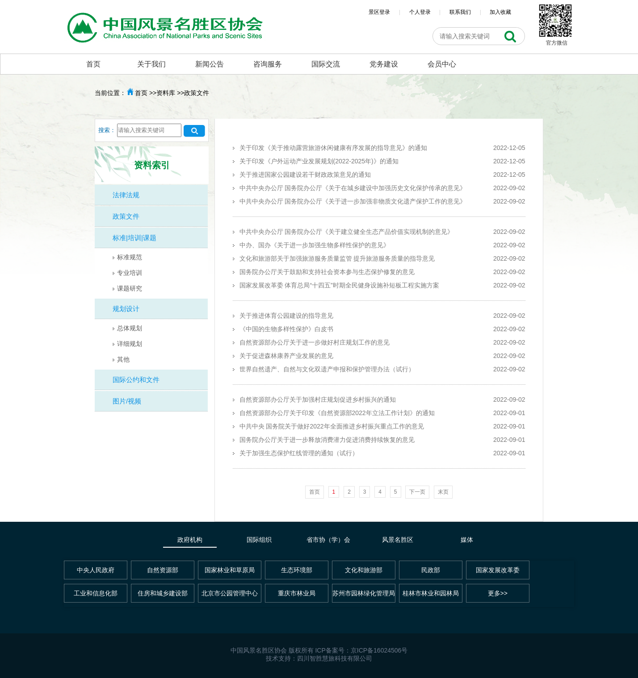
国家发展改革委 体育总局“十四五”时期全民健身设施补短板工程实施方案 (339, 285)
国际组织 (259, 539)
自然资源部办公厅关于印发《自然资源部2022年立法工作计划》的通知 (337, 412)
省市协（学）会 (328, 539)
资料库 (165, 92)
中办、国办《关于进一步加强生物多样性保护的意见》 (314, 245)
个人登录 (420, 12)
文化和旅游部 (363, 570)
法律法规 (126, 195)
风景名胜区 (397, 539)
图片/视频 (127, 401)
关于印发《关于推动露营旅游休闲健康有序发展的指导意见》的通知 (333, 147)
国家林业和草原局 (230, 570)
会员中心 (442, 64)
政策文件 (126, 216)
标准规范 (129, 257)
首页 (93, 64)
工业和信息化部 (96, 593)
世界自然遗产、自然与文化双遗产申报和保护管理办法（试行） (327, 369)
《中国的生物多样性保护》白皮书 (286, 329)
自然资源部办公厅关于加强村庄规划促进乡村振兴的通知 (317, 399)
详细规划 (129, 343)
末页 (443, 492)
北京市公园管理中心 (229, 593)
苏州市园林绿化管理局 (363, 593)
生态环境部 (296, 570)
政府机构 (189, 539)
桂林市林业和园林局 (431, 593)
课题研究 (129, 288)
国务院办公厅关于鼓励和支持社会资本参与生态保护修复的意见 (327, 271)
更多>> (498, 593)
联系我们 (460, 12)
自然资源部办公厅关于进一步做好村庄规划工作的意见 (314, 342)
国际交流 (325, 64)
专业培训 (129, 272)
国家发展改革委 (498, 570)
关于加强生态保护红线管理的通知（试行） (298, 453)
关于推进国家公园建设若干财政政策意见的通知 (305, 174)
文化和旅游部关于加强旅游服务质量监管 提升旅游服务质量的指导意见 (337, 258)
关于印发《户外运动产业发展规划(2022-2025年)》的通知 (319, 161)
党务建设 (383, 64)
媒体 (467, 539)
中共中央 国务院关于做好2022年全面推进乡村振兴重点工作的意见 (331, 426)
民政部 (430, 570)
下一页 (417, 492)
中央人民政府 (95, 570)
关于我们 (151, 64)
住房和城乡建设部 (163, 593)
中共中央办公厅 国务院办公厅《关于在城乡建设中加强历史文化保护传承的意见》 (352, 187)
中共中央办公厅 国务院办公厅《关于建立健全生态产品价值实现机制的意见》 (346, 231)
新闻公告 (209, 64)
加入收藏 (500, 12)
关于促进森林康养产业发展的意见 (286, 355)
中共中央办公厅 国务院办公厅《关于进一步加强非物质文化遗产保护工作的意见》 (352, 201)
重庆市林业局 (296, 593)
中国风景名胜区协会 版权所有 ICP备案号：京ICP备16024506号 (319, 650)
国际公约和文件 (136, 379)
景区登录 (379, 12)
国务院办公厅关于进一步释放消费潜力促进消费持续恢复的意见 (327, 439)
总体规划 (129, 328)
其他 (123, 359)
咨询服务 (267, 64)
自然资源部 (162, 570)
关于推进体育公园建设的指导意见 (286, 315)
